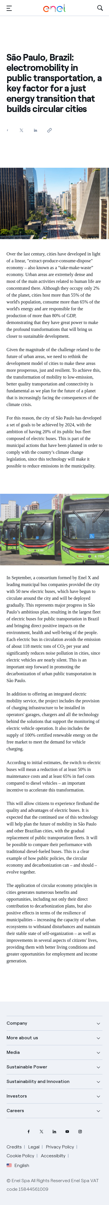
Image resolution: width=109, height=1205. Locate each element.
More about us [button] (22, 1037)
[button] (9, 8)
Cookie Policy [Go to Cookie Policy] (20, 1155)
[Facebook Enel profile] (28, 1131)
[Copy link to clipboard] (49, 130)
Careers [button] (15, 1110)
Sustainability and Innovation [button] (38, 1081)
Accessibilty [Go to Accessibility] (53, 1155)
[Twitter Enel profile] (41, 1131)
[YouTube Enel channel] (67, 1131)
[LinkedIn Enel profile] (54, 1131)
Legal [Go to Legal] (33, 1147)
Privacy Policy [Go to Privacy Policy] (60, 1147)
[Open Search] (100, 8)
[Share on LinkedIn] (35, 130)
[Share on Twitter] (21, 130)
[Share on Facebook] (7, 130)
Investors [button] (17, 1096)
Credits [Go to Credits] (14, 1147)
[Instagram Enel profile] (80, 1131)
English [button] (18, 1165)
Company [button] (17, 1023)
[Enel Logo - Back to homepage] (54, 8)
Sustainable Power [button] (27, 1067)
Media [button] (13, 1052)
